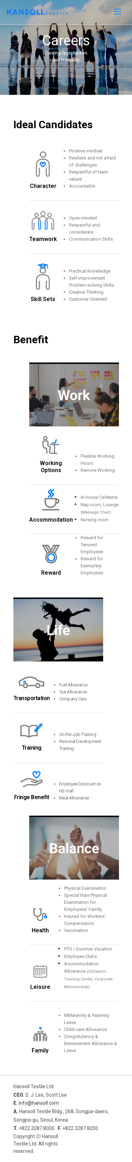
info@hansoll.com (39, 1103)
